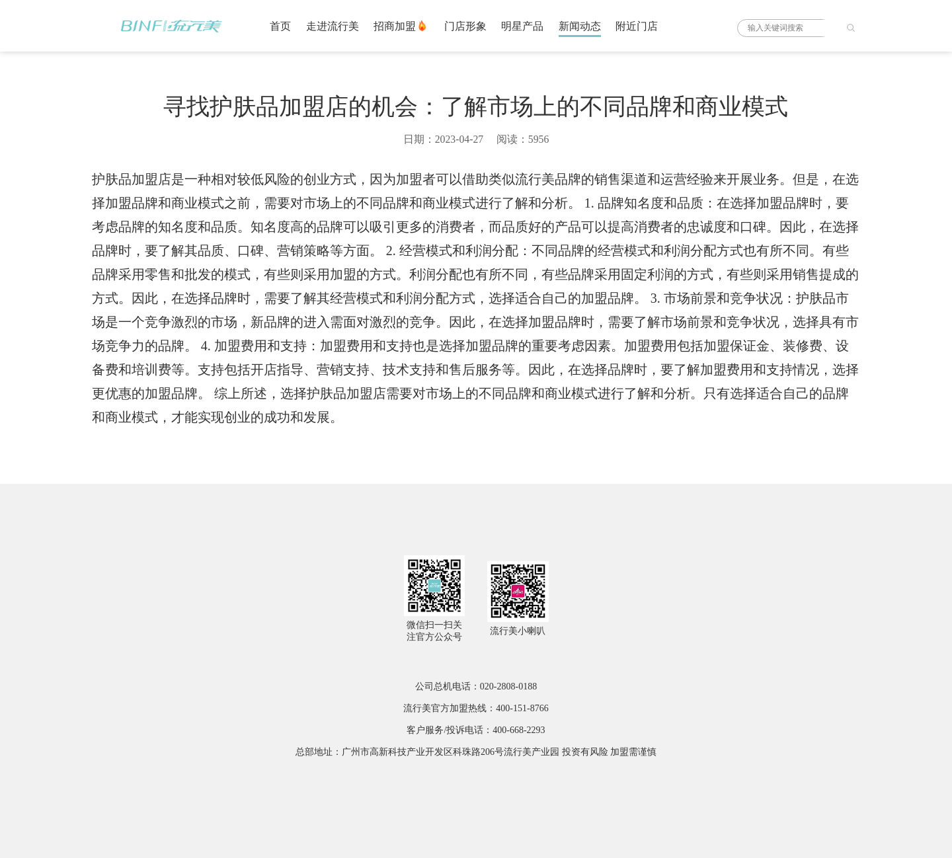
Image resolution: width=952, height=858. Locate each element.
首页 (280, 26)
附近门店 (636, 26)
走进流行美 (332, 26)
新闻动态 (580, 26)
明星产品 (522, 26)
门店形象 (465, 26)
